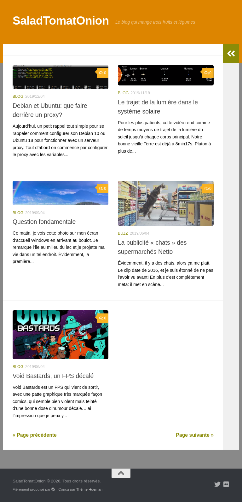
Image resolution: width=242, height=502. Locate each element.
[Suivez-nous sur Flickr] (226, 484)
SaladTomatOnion (61, 20)
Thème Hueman (89, 489)
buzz (123, 233)
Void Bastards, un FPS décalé (53, 375)
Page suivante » (195, 435)
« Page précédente (35, 435)
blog (18, 96)
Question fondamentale (44, 221)
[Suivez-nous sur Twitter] (217, 484)
